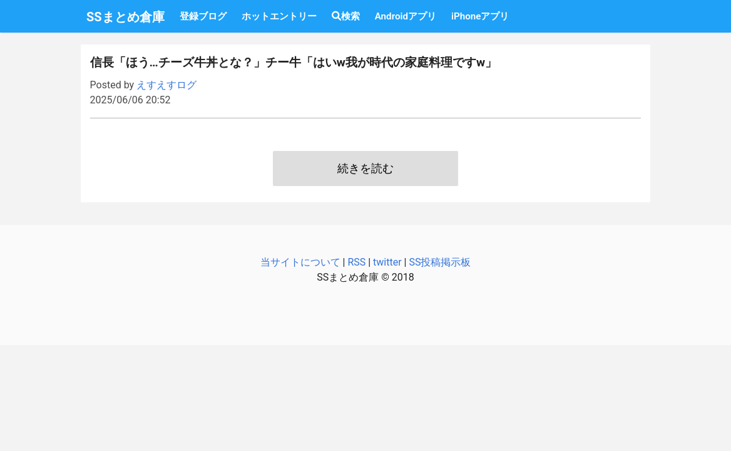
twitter (387, 262)
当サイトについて (300, 262)
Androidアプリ (405, 16)
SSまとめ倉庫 (125, 16)
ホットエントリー (279, 16)
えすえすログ (166, 85)
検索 (346, 16)
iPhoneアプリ (480, 16)
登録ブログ (203, 16)
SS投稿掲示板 (440, 262)
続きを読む (365, 168)
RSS (356, 262)
